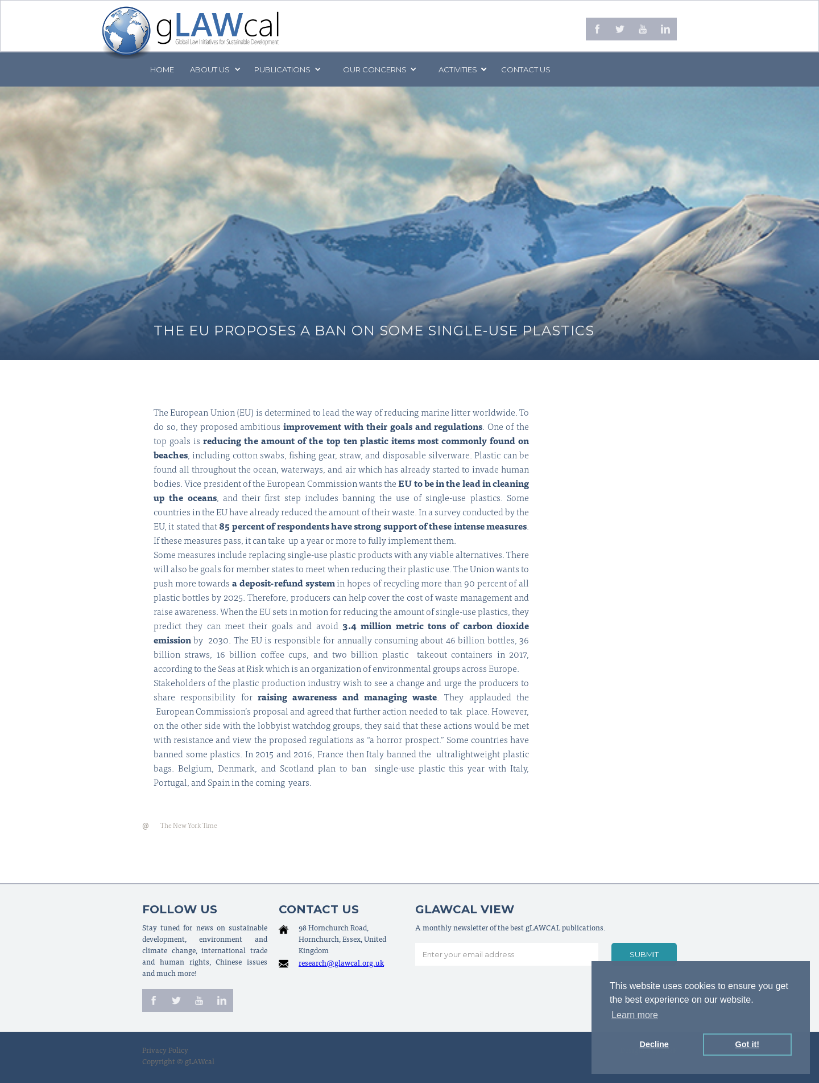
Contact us (526, 69)
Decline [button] (654, 1044)
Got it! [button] (747, 1044)
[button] (214, 69)
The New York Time (188, 826)
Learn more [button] (634, 1015)
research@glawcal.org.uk (341, 964)
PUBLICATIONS (282, 69)
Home (162, 69)
